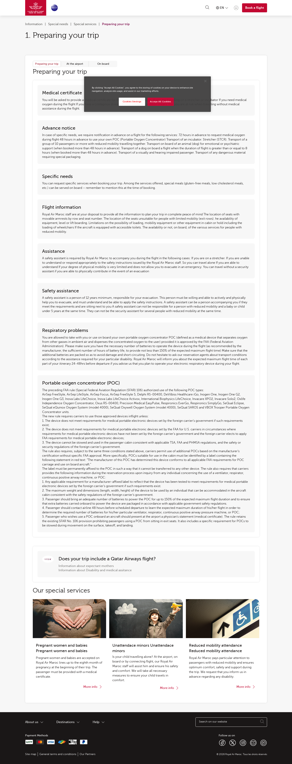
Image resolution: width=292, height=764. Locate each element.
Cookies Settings (132, 101)
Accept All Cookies (160, 101)
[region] (147, 94)
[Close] (205, 81)
